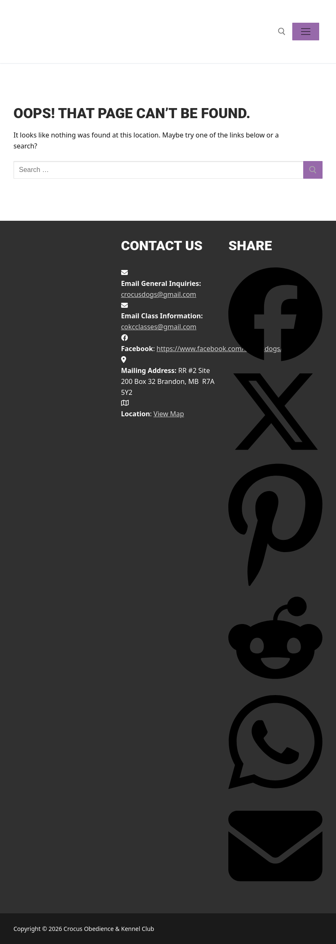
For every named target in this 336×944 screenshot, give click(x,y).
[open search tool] (282, 31)
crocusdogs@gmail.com (158, 294)
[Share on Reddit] (275, 682)
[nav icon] (305, 31)
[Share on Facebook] (275, 359)
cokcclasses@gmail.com (158, 326)
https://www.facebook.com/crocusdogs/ (219, 348)
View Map (168, 413)
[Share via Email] (275, 890)
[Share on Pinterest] (275, 585)
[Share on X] (275, 456)
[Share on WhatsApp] (275, 793)
